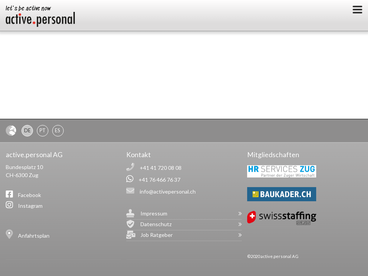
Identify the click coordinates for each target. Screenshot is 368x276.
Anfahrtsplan (34, 235)
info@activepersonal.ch (168, 191)
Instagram (30, 205)
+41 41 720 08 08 (161, 167)
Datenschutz (156, 224)
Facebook (29, 195)
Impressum (153, 213)
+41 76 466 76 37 (159, 179)
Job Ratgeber (156, 235)
